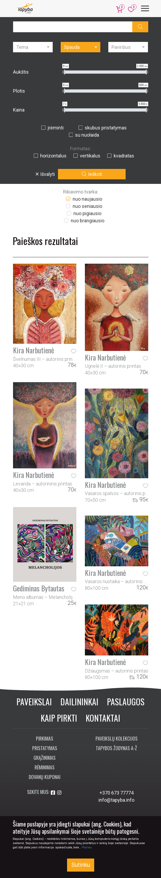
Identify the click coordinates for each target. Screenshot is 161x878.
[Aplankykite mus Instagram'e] (59, 793)
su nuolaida (83, 135)
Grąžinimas (45, 757)
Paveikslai (34, 701)
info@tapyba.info (116, 800)
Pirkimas (44, 738)
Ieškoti (92, 174)
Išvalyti (45, 174)
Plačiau (87, 847)
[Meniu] (145, 8)
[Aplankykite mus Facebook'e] (53, 793)
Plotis (19, 91)
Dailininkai (79, 701)
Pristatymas (44, 748)
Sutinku (80, 864)
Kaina (18, 110)
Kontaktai (103, 717)
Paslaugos (126, 701)
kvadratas (120, 155)
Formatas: (80, 148)
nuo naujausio (83, 199)
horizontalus (50, 155)
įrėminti (52, 127)
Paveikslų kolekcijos (117, 738)
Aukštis (21, 72)
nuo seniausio (83, 206)
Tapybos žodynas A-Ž (116, 748)
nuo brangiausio (83, 220)
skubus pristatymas (102, 127)
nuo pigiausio (83, 213)
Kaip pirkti (59, 717)
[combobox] (33, 47)
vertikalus (86, 155)
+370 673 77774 (117, 793)
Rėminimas (45, 767)
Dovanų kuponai (44, 776)
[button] (140, 26)
